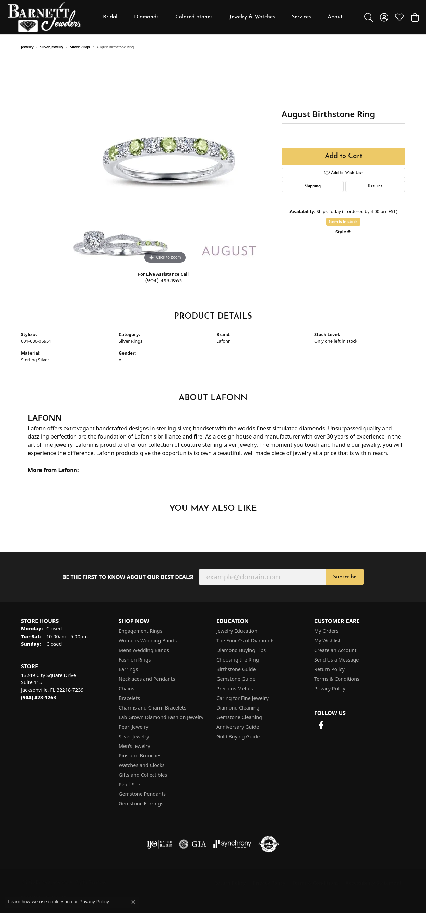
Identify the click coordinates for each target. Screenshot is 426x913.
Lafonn (223, 341)
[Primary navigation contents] (223, 17)
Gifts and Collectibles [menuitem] (143, 775)
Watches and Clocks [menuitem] (141, 765)
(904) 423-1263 (163, 281)
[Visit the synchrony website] (232, 844)
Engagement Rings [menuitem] (141, 631)
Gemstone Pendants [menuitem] (142, 794)
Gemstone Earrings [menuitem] (141, 803)
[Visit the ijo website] (160, 844)
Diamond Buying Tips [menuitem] (241, 650)
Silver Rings (80, 47)
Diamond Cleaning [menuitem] (237, 707)
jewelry (27, 47)
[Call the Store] (38, 697)
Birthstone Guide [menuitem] (236, 669)
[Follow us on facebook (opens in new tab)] (321, 725)
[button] (368, 17)
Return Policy (329, 669)
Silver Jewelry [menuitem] (134, 736)
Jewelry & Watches (252, 17)
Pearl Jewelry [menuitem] (133, 727)
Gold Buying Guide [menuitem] (238, 736)
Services (301, 17)
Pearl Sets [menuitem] (130, 784)
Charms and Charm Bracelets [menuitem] (152, 707)
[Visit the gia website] (192, 844)
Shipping (312, 186)
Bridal (110, 17)
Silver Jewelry (51, 47)
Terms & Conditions (336, 679)
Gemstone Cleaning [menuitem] (239, 717)
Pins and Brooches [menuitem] (140, 755)
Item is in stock (343, 221)
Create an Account (335, 650)
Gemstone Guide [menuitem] (236, 679)
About (335, 17)
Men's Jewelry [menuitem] (134, 746)
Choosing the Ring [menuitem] (237, 659)
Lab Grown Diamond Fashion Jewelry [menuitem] (161, 717)
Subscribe (344, 577)
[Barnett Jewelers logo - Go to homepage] (44, 17)
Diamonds (146, 17)
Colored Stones (194, 17)
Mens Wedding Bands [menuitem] (144, 650)
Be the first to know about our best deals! (128, 577)
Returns (375, 186)
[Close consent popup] (133, 902)
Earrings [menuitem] (128, 669)
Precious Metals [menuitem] (234, 688)
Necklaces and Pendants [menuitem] (147, 679)
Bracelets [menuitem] (129, 698)
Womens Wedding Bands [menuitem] (148, 640)
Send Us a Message (336, 659)
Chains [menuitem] (126, 688)
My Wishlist (327, 640)
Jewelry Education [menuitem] (236, 631)
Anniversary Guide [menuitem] (237, 727)
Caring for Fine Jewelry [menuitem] (242, 698)
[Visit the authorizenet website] (269, 844)
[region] (165, 163)
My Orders (326, 631)
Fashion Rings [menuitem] (135, 659)
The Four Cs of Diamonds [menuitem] (245, 640)
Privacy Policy (329, 688)
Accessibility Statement (373, 882)
